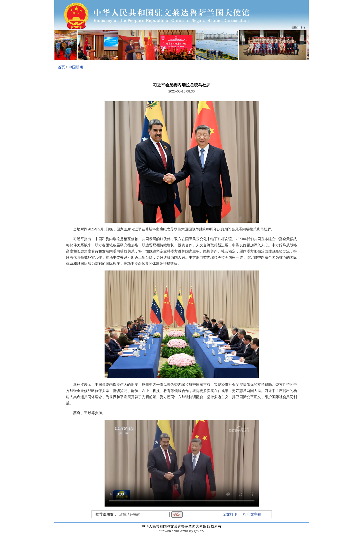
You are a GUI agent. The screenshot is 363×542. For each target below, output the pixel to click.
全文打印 (230, 514)
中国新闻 (76, 67)
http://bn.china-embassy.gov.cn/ (181, 531)
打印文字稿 (252, 514)
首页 (61, 67)
